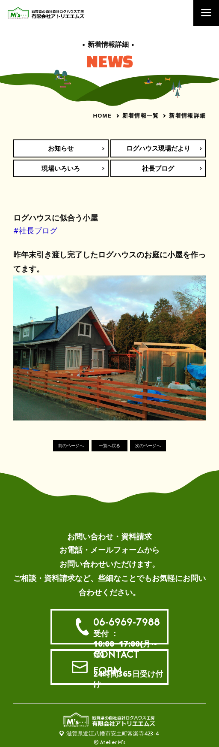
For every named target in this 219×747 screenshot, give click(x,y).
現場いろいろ (60, 168)
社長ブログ (158, 168)
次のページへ (148, 445)
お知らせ (61, 148)
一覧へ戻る (109, 445)
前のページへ (71, 445)
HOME (102, 115)
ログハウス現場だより (158, 148)
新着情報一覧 (140, 115)
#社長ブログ (35, 230)
